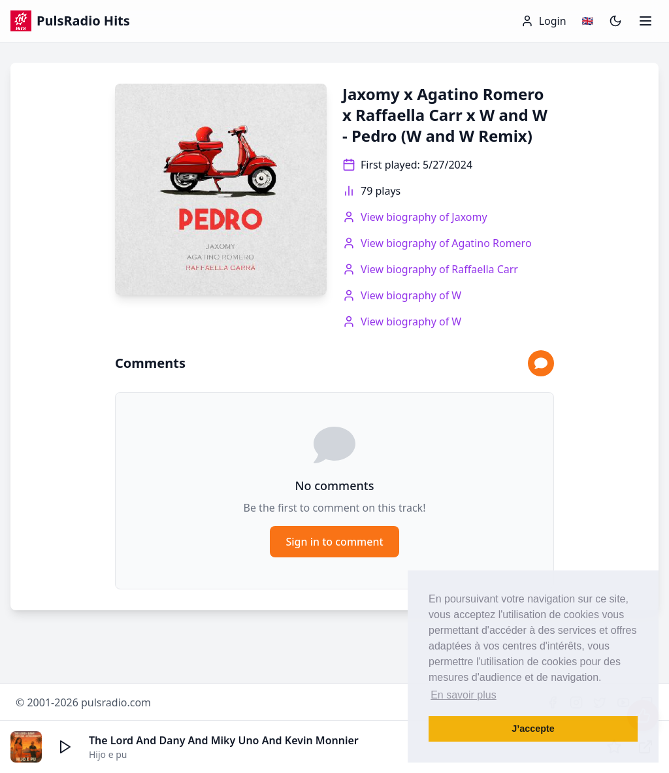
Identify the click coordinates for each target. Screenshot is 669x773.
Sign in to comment (334, 542)
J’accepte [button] (533, 728)
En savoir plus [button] (464, 694)
